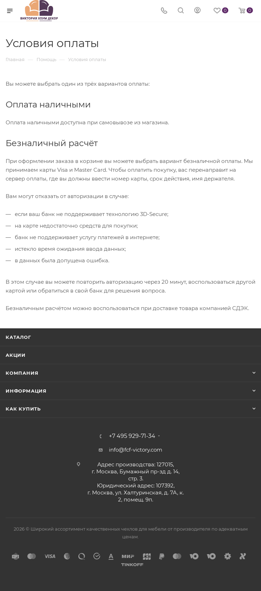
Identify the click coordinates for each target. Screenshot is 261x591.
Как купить (23, 409)
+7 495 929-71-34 (132, 436)
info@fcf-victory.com (135, 449)
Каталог (18, 337)
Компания (22, 373)
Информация (26, 391)
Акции (16, 355)
